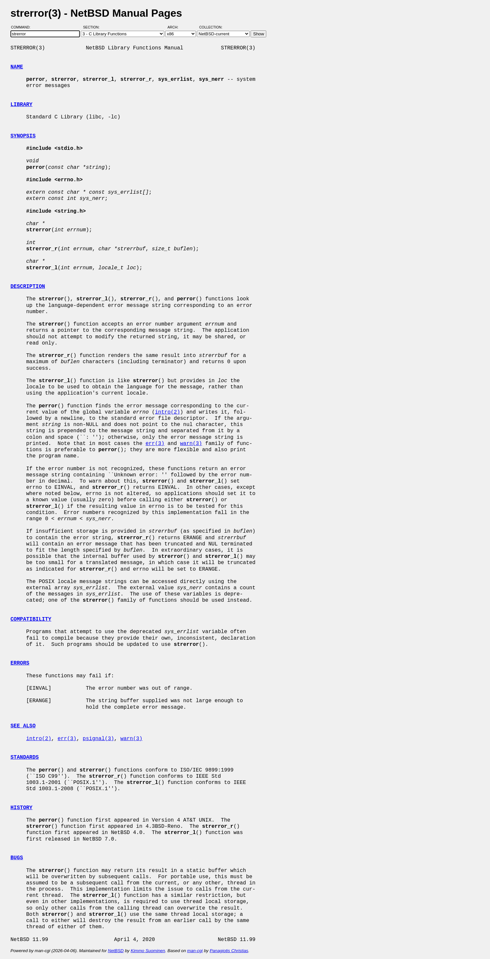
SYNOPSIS (23, 136)
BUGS (16, 857)
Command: (22, 27)
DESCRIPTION (27, 286)
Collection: (210, 27)
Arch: (175, 27)
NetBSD (116, 950)
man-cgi (194, 950)
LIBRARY (21, 104)
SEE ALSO (23, 726)
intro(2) (167, 412)
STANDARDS (24, 757)
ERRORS (19, 663)
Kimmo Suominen (148, 950)
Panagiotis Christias (229, 950)
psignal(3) (98, 738)
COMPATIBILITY (30, 619)
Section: (92, 27)
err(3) (155, 443)
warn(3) (191, 443)
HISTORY (21, 807)
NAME (16, 67)
